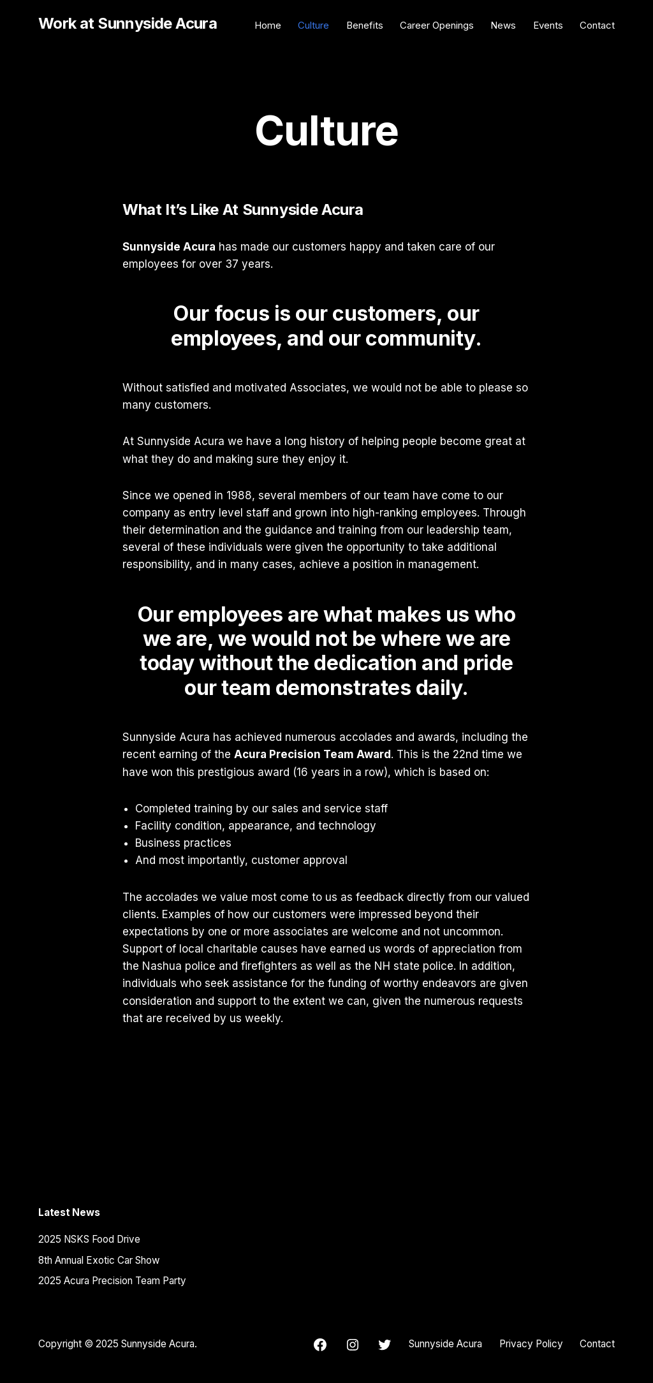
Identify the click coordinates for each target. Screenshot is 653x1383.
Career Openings (437, 25)
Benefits (364, 25)
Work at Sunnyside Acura (127, 23)
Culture (313, 25)
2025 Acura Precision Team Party (112, 1281)
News (503, 25)
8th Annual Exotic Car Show (99, 1260)
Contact (597, 25)
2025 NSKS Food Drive (89, 1239)
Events (548, 25)
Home (267, 25)
